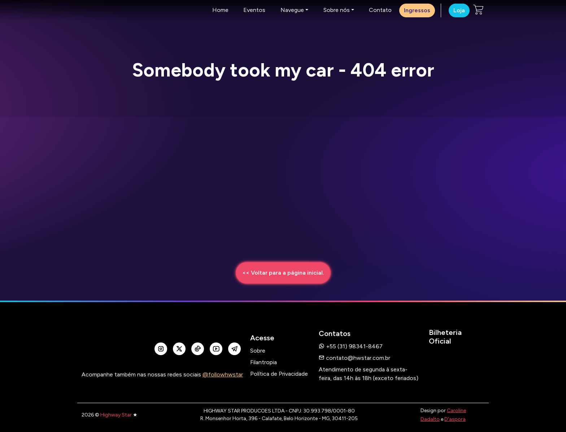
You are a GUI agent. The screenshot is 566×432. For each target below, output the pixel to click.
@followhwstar (223, 374)
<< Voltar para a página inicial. (283, 272)
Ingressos (417, 10)
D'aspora (455, 419)
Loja (459, 10)
